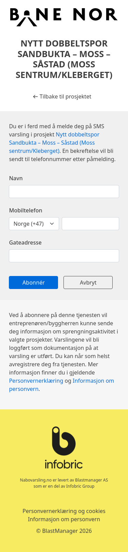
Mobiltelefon (25, 210)
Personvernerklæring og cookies (64, 511)
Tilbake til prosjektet (61, 96)
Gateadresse (25, 242)
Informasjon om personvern (64, 519)
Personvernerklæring (36, 380)
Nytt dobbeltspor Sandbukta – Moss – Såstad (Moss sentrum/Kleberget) (54, 143)
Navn (16, 178)
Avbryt (88, 282)
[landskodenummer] (34, 223)
